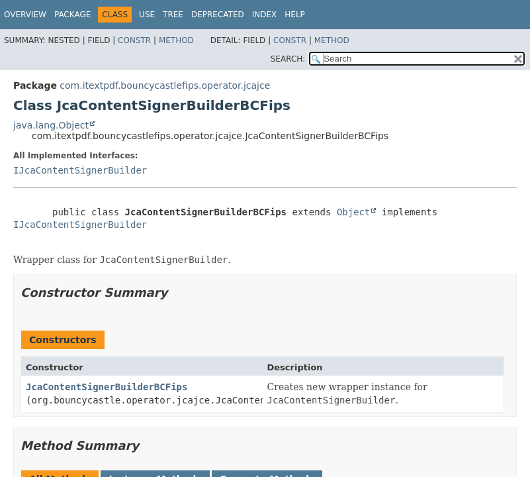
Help (295, 14)
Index (264, 14)
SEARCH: (288, 59)
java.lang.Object (51, 125)
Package (72, 14)
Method (176, 40)
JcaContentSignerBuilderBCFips (106, 387)
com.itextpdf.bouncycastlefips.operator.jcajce (165, 85)
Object (354, 212)
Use (147, 14)
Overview (25, 14)
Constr (134, 40)
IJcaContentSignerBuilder (80, 170)
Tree (173, 14)
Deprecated (217, 14)
